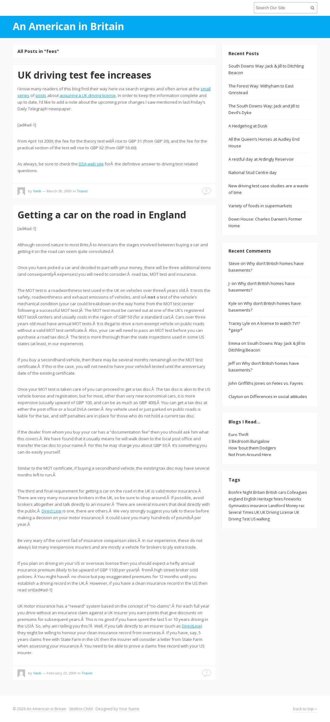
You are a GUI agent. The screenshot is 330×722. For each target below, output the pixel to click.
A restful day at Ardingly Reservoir (261, 159)
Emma (234, 343)
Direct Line (52, 511)
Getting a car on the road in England (101, 214)
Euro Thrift (238, 434)
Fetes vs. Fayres (287, 383)
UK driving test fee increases (84, 74)
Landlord (276, 505)
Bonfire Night (240, 492)
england (235, 499)
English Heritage (258, 499)
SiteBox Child (81, 709)
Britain (259, 492)
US (253, 519)
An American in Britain (46, 709)
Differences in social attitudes (278, 396)
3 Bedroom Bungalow (248, 441)
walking (263, 519)
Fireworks (292, 499)
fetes (278, 499)
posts (41, 95)
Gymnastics (238, 505)
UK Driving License (276, 512)
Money (292, 505)
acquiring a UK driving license (88, 95)
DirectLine (191, 626)
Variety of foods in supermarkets (260, 206)
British (271, 492)
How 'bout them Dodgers (252, 448)
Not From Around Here (249, 454)
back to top (305, 709)
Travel (82, 191)
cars (282, 492)
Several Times (240, 512)
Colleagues (297, 492)
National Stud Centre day (252, 172)
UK (256, 512)
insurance (258, 505)
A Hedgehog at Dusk (247, 126)
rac (302, 505)
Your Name (129, 709)
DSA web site (91, 164)
